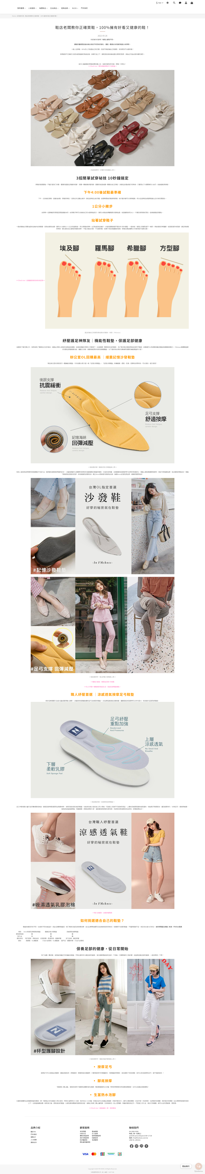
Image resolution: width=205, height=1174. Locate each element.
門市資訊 (84, 8)
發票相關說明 (96, 1136)
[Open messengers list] (198, 1166)
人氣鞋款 (32, 8)
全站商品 (54, 8)
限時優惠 (21, 8)
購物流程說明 (84, 1136)
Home (14, 16)
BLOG (75, 8)
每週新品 (43, 8)
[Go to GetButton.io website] (198, 1171)
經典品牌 (65, 8)
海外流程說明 (84, 1138)
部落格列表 (20, 16)
